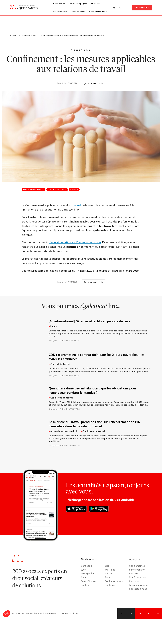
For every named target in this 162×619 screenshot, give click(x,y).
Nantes (109, 574)
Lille (107, 566)
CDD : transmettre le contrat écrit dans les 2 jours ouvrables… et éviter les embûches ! (96, 357)
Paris (107, 577)
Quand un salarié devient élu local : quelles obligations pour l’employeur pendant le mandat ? (92, 391)
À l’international (60, 11)
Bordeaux (86, 566)
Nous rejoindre (142, 8)
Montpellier (87, 574)
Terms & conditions (69, 613)
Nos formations (137, 577)
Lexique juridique (138, 585)
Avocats (133, 574)
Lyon (83, 570)
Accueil (13, 36)
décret (77, 205)
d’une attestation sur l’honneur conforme (75, 242)
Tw (157, 613)
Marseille (110, 570)
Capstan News (78, 11)
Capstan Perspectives (98, 11)
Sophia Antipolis (114, 581)
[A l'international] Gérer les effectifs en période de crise (89, 321)
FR (114, 8)
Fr (122, 613)
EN (119, 8)
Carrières (134, 581)
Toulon (85, 585)
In (148, 613)
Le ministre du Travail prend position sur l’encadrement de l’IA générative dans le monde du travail (94, 424)
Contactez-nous (138, 589)
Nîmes (84, 577)
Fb (140, 613)
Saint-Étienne (88, 581)
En (131, 613)
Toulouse (110, 585)
